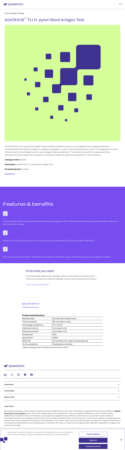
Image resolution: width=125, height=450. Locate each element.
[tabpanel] (62, 327)
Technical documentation (37, 284)
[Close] (121, 441)
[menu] (77, 4)
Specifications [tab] (30, 302)
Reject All (93, 441)
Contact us (10, 174)
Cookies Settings (93, 435)
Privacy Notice (19, 412)
